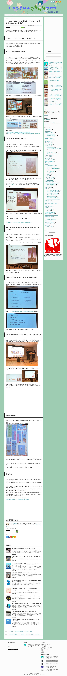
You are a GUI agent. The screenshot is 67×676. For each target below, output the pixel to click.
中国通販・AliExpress (51, 219)
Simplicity (37, 673)
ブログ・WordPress (50, 171)
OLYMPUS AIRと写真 (51, 147)
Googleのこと (47, 131)
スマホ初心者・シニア (49, 159)
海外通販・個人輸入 (49, 216)
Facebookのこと (48, 129)
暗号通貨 (47, 207)
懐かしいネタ (47, 200)
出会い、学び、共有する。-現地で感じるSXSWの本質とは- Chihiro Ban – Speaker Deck (23, 133)
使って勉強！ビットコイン (45, 648)
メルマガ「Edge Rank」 (49, 181)
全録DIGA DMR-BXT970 (51, 196)
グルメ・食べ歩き (48, 155)
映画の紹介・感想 (48, 206)
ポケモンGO (47, 175)
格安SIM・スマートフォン (50, 213)
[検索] (53, 55)
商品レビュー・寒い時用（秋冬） (53, 197)
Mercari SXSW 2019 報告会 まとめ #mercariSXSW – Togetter (17, 499)
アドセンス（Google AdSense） (53, 168)
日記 (46, 204)
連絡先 (42, 652)
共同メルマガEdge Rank (45, 649)
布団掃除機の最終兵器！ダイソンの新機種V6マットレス (24, 573)
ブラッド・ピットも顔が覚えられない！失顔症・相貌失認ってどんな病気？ (52, 661)
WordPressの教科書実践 (51, 165)
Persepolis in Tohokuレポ (51, 135)
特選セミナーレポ (44, 650)
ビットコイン (49, 209)
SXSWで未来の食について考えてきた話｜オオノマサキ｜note (18, 132)
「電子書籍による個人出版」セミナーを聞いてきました (24, 611)
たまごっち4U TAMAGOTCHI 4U (53, 190)
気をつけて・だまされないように (51, 215)
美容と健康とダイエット (49, 222)
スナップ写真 (47, 158)
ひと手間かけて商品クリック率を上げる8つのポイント (24, 548)
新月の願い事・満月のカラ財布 (51, 203)
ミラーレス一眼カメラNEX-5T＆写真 (54, 148)
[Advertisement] (15, 509)
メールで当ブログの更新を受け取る (47, 647)
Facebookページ (11, 642)
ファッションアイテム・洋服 (52, 193)
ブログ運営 (49, 172)
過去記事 (47, 225)
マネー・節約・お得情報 (49, 177)
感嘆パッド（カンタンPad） (52, 153)
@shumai (15, 523)
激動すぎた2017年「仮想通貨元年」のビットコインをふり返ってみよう (55, 86)
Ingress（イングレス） (49, 132)
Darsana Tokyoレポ (50, 134)
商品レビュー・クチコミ (49, 188)
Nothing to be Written (11, 184)
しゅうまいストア (44, 645)
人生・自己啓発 (48, 187)
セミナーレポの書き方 (49, 161)
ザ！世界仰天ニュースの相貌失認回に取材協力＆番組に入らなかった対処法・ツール (55, 64)
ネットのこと (47, 162)
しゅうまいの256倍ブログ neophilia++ (12, 1)
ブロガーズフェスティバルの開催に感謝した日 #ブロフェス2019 (18, 631)
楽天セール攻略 (50, 180)
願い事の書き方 (47, 119)
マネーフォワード (50, 178)
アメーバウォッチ (48, 142)
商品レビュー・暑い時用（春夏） (53, 199)
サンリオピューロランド (51, 184)
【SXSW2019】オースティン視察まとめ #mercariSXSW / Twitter (19, 222)
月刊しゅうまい (50, 226)
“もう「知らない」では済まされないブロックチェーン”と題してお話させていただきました (55, 100)
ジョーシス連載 (48, 156)
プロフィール (43, 646)
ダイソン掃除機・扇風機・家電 (53, 191)
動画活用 (48, 174)
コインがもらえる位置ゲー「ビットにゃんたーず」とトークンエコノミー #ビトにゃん (22, 634)
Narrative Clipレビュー (51, 152)
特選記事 (42, 651)
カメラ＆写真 (47, 145)
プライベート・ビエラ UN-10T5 (53, 194)
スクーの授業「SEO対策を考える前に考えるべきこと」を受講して (26, 603)
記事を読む (14, 554)
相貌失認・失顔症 (48, 220)
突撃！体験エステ (50, 223)
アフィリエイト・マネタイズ (52, 169)
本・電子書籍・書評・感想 (50, 212)
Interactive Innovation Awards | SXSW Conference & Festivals (22, 311)
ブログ (46, 164)
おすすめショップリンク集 (45, 644)
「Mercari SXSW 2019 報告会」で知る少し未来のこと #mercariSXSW (55, 73)
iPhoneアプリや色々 (49, 138)
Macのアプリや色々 (49, 139)
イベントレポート (37, 25)
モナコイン (49, 210)
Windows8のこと (48, 141)
